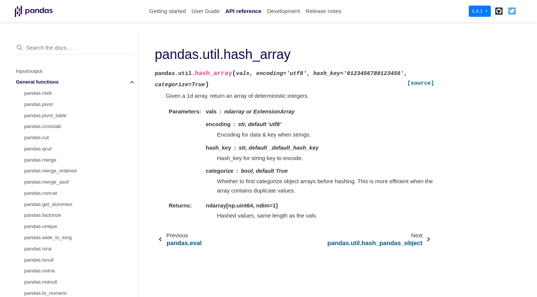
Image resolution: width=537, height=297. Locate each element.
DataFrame (28, 163)
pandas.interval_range (49, 97)
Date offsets (29, 197)
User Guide (205, 11)
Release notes (323, 11)
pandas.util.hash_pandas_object (60, 130)
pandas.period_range (48, 63)
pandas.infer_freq (43, 85)
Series (23, 152)
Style (21, 241)
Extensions (28, 274)
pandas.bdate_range (47, 52)
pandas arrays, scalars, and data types (59, 174)
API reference (243, 11)
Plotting (24, 252)
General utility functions (42, 263)
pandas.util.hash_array (51, 119)
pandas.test (37, 141)
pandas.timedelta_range (51, 74)
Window (25, 208)
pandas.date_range (45, 41)
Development (283, 11)
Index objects (31, 185)
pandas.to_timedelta (47, 30)
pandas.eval (37, 108)
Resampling (29, 230)
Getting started (167, 11)
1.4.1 (478, 11)
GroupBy (26, 219)
